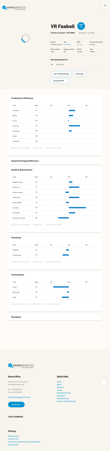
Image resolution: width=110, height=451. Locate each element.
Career (59, 390)
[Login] (97, 7)
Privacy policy (13, 436)
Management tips (64, 393)
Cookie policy (13, 444)
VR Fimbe (67, 44)
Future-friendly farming (66, 401)
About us (60, 387)
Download (61, 396)
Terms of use (13, 439)
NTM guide (80, 74)
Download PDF (60, 81)
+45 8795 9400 (16, 389)
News (59, 384)
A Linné (79, 44)
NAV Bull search (63, 398)
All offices (17, 404)
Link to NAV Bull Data (61, 74)
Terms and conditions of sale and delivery (24, 442)
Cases (59, 382)
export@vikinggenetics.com (19, 397)
